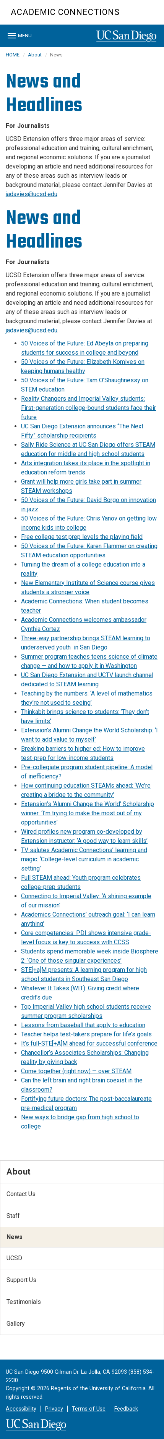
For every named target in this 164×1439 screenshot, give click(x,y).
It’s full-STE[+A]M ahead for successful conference (89, 1043)
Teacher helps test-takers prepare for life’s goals (86, 1034)
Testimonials (23, 1301)
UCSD (14, 1258)
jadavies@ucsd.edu (31, 194)
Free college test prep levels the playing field (82, 536)
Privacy (54, 1409)
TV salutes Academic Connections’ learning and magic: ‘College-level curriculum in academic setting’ (84, 859)
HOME (12, 55)
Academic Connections (65, 12)
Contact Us (21, 1194)
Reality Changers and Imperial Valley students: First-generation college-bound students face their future (88, 408)
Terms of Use (89, 1409)
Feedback (126, 1409)
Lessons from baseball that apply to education (83, 1025)
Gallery (15, 1323)
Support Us (21, 1280)
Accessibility (21, 1409)
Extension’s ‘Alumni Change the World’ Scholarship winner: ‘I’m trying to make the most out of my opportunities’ (87, 813)
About (35, 55)
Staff (13, 1215)
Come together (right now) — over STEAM (76, 1071)
